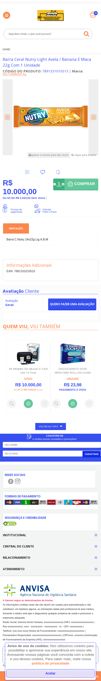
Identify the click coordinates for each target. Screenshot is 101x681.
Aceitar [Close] (51, 673)
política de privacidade (50, 663)
